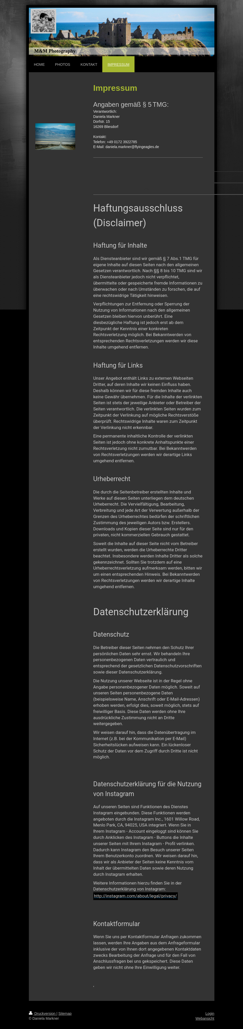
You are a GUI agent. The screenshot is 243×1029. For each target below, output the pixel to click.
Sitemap (65, 1013)
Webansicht (205, 1018)
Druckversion (42, 1013)
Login (209, 1013)
